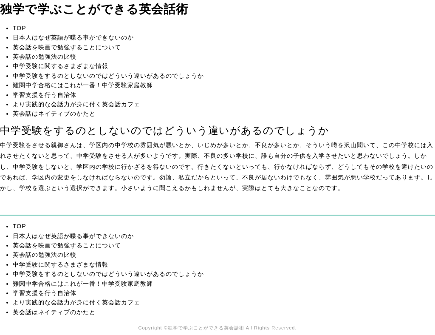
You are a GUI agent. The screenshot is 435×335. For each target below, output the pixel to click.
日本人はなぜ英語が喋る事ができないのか (73, 37)
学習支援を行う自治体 (44, 94)
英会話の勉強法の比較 (44, 56)
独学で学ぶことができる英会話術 (94, 9)
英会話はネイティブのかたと (54, 113)
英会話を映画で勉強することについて (67, 47)
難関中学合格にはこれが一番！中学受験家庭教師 (83, 85)
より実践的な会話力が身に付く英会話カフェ (76, 104)
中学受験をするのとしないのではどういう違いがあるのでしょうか (108, 75)
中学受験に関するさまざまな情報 (60, 65)
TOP (19, 28)
